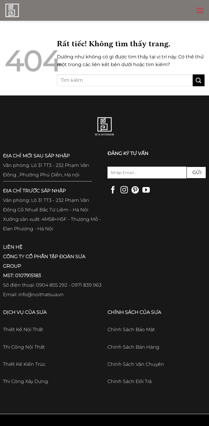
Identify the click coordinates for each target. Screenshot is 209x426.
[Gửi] (199, 80)
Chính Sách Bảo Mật (131, 329)
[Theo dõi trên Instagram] (124, 190)
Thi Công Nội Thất (24, 347)
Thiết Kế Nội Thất (23, 329)
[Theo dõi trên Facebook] (113, 190)
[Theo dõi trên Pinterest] (135, 190)
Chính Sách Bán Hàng (133, 347)
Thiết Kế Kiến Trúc (24, 364)
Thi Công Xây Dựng (25, 381)
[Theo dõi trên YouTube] (146, 190)
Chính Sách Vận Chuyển (135, 364)
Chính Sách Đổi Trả (129, 381)
